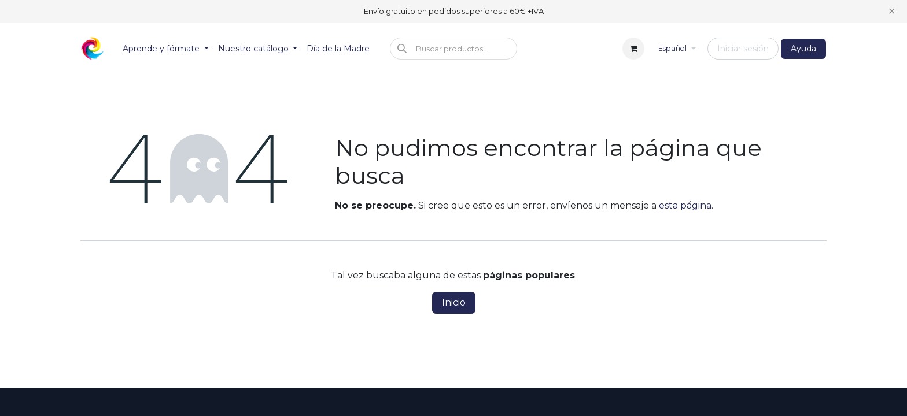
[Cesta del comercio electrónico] (633, 49)
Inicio (454, 302)
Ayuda (803, 48)
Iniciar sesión (743, 48)
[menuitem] (165, 49)
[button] (453, 49)
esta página (685, 205)
